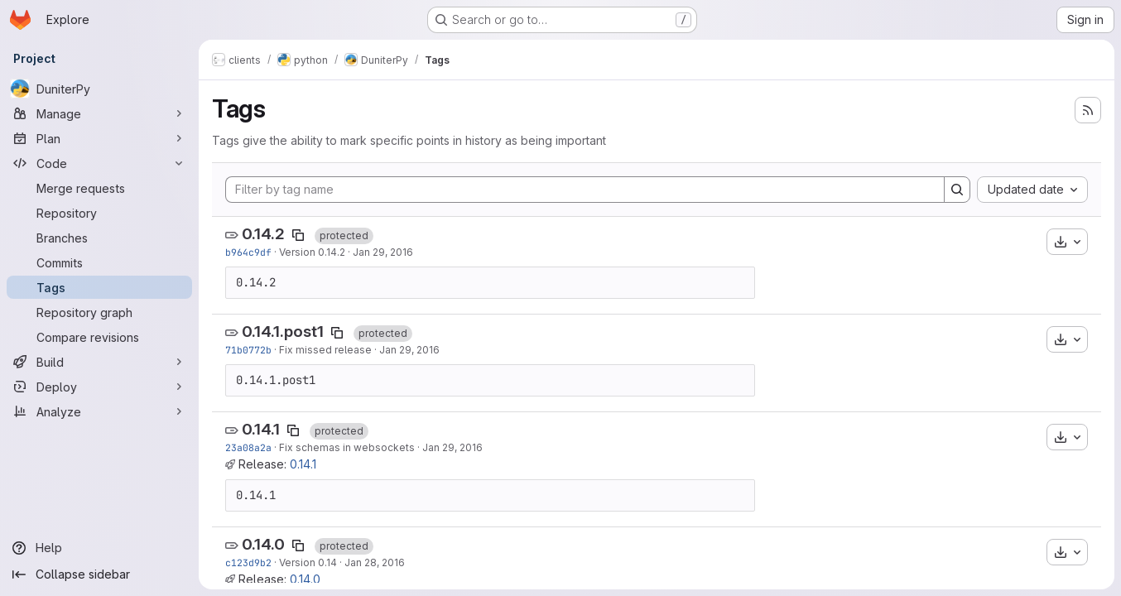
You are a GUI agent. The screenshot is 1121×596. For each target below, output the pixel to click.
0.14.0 (263, 544)
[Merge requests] (99, 187)
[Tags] (99, 287)
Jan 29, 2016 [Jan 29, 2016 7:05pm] (452, 447)
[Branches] (99, 237)
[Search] (957, 189)
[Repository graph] (99, 312)
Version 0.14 (308, 562)
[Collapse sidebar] (99, 574)
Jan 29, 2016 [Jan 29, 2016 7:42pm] (383, 252)
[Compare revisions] (99, 336)
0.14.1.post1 (283, 331)
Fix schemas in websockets (347, 447)
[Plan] (99, 138)
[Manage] (99, 113)
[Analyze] (99, 411)
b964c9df (248, 252)
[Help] (99, 548)
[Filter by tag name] (585, 189)
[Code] (99, 163)
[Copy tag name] (298, 235)
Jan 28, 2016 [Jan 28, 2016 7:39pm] (374, 562)
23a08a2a (248, 447)
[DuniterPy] (99, 88)
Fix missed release (325, 350)
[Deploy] (99, 386)
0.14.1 (261, 429)
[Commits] (99, 262)
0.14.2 (263, 233)
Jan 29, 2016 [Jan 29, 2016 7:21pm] (409, 350)
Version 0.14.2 (312, 252)
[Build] (99, 361)
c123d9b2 (248, 562)
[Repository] (99, 212)
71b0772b (248, 350)
